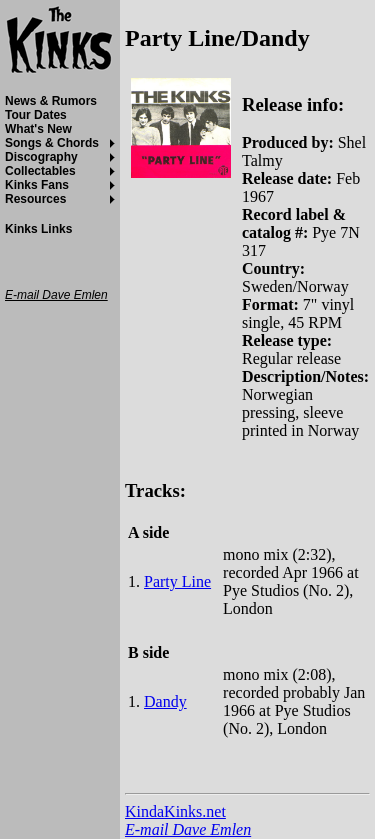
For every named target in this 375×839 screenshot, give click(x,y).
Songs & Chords (52, 143)
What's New (38, 129)
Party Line (177, 581)
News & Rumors (51, 101)
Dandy (165, 701)
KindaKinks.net (175, 811)
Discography (41, 157)
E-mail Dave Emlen (188, 829)
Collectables (40, 171)
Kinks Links (38, 229)
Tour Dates (36, 115)
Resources (35, 199)
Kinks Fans (37, 185)
